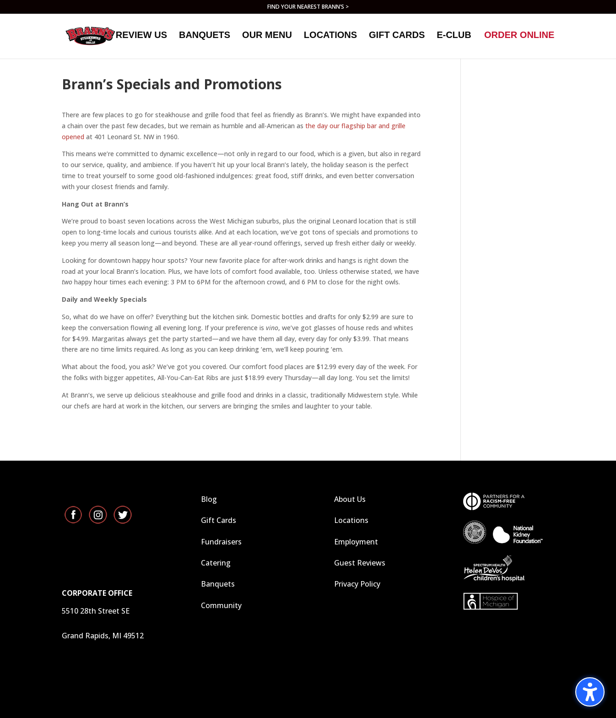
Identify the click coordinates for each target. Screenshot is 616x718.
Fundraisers (221, 542)
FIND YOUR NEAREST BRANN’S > (308, 7)
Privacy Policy (357, 584)
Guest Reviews (359, 563)
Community (221, 605)
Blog (209, 499)
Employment (356, 542)
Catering (216, 563)
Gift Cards (218, 520)
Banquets (204, 38)
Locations (330, 38)
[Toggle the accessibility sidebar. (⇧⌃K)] (590, 692)
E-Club (454, 38)
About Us (350, 499)
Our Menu (267, 38)
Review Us (141, 38)
